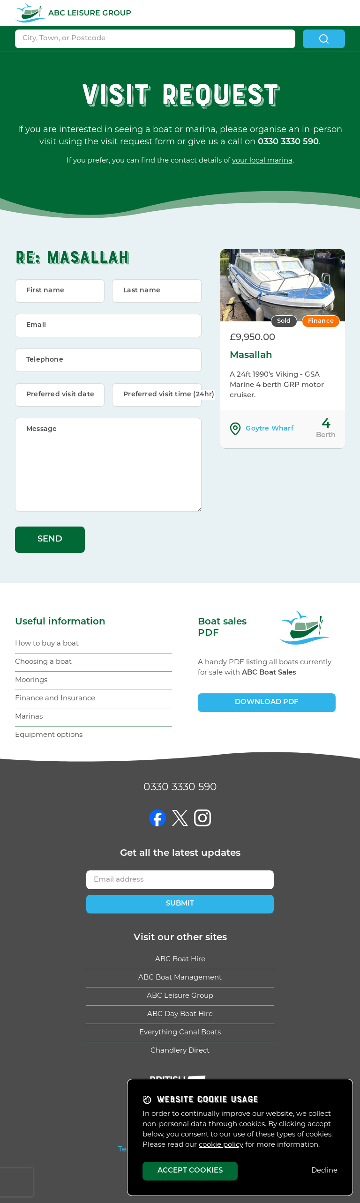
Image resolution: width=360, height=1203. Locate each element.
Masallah (251, 355)
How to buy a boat (47, 643)
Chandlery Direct (180, 1050)
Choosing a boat (43, 662)
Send (50, 539)
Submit (180, 903)
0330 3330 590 (180, 787)
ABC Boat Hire (180, 959)
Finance (321, 321)
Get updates (180, 853)
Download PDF (267, 702)
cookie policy (221, 1145)
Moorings (31, 680)
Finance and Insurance (55, 698)
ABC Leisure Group (180, 996)
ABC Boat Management (180, 977)
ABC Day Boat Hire (180, 1014)
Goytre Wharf (269, 428)
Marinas (29, 716)
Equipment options (48, 735)
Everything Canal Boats (180, 1032)
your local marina (262, 160)
